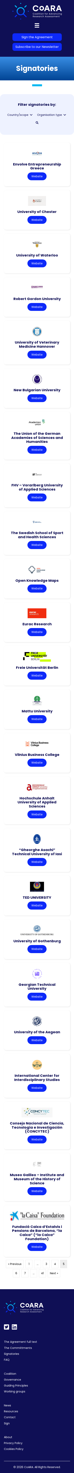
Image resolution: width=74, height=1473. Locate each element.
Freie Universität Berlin (37, 667)
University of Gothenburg (37, 941)
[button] (37, 123)
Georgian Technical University (37, 986)
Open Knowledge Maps (37, 580)
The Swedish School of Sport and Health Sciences (37, 534)
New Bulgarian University (37, 390)
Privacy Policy (13, 1443)
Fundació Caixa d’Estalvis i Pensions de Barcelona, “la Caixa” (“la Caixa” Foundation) (37, 1232)
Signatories (11, 1354)
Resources (11, 1411)
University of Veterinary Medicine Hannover (37, 344)
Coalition (10, 1374)
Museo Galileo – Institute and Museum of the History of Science (37, 1178)
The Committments (18, 1348)
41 (42, 1273)
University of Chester (37, 211)
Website (37, 176)
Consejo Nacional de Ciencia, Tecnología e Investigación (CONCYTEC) (37, 1127)
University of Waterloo (37, 255)
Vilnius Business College (37, 754)
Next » (54, 1273)
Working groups (14, 1391)
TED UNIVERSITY (37, 897)
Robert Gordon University (37, 298)
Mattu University (37, 711)
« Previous (15, 1264)
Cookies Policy (13, 1449)
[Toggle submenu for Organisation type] (64, 115)
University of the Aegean (37, 1032)
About (8, 1437)
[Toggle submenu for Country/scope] (31, 115)
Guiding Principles (16, 1386)
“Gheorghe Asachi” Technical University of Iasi (37, 851)
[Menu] (37, 25)
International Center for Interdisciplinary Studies (37, 1077)
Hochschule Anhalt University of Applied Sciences (37, 802)
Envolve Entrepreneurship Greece (37, 166)
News (7, 1405)
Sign (7, 1423)
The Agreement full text (20, 1342)
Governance (12, 1380)
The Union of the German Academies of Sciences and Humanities (37, 437)
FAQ (6, 1360)
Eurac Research (37, 624)
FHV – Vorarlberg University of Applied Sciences (37, 487)
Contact (10, 1417)
